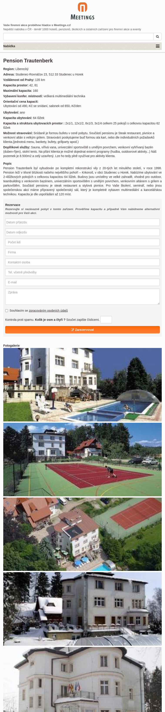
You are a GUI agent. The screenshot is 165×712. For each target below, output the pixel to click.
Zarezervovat (82, 329)
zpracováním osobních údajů (48, 310)
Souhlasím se (36, 310)
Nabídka (81, 46)
